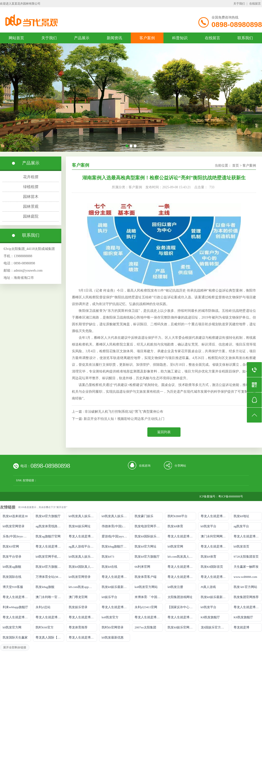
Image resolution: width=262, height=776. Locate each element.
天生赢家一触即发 (246, 566)
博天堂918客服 (13, 587)
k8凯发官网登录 (14, 526)
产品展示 (81, 38)
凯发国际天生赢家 (15, 637)
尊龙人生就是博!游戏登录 (215, 516)
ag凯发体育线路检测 (49, 526)
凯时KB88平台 (177, 516)
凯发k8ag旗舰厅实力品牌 (116, 546)
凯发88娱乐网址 (80, 526)
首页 (235, 165)
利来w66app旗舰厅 (15, 607)
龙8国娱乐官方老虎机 (215, 627)
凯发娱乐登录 (78, 607)
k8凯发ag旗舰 (12, 566)
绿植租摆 (30, 187)
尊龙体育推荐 (78, 627)
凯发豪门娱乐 (144, 516)
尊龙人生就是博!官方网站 (149, 617)
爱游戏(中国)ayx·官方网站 (116, 536)
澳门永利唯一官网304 (50, 597)
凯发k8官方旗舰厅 (48, 516)
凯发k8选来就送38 (15, 516)
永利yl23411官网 (146, 607)
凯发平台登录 (12, 556)
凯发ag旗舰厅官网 (48, 536)
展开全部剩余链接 (14, 647)
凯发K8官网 (11, 546)
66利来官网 (142, 566)
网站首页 (16, 38)
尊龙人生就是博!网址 (248, 536)
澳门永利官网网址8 (214, 536)
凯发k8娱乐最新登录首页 (215, 597)
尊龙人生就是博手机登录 (182, 566)
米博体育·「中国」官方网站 (149, 597)
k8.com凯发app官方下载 (83, 587)
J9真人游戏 (208, 587)
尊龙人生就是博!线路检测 (182, 536)
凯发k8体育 (175, 526)
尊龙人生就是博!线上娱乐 (83, 536)
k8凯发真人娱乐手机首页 (116, 516)
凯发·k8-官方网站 (245, 587)
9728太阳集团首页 (246, 556)
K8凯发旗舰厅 (210, 617)
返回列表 (164, 432)
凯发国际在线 (12, 577)
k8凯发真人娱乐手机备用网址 (83, 556)
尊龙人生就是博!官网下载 (248, 607)
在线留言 (255, 3)
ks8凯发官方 (110, 617)
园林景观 (30, 206)
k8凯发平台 (208, 526)
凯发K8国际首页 (212, 566)
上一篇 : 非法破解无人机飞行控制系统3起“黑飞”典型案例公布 (117, 411)
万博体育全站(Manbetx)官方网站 (50, 577)
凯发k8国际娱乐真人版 (149, 536)
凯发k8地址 (241, 516)
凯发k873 (108, 556)
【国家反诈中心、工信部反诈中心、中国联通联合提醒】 (182, 607)
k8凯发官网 (175, 546)
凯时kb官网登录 (113, 627)
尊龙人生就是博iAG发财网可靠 (182, 577)
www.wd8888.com (245, 577)
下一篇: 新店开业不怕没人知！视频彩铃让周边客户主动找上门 (118, 419)
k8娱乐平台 (109, 597)
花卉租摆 (30, 177)
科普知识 (179, 38)
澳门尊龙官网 (78, 597)
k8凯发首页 (241, 546)
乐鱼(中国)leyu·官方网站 (17, 536)
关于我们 (239, 3)
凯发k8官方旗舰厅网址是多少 (50, 566)
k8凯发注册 (175, 587)
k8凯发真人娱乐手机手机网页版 (83, 516)
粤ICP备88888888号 (230, 496)
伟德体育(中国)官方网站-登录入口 (116, 526)
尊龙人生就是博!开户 (215, 546)
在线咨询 (144, 465)
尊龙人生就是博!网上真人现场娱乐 (50, 546)
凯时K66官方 (44, 627)
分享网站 (180, 465)
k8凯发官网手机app (49, 556)
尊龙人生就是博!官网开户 (50, 617)
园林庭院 (30, 216)
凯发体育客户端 (145, 577)
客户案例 (147, 38)
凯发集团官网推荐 (246, 597)
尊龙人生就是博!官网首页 (17, 597)
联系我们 (245, 38)
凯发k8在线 (109, 566)
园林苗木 (30, 197)
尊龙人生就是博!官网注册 (215, 577)
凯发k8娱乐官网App (181, 627)
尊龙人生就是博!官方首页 (182, 617)
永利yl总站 (43, 607)
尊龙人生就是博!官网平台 (17, 617)
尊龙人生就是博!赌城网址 (83, 637)
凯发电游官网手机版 (149, 526)
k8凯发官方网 (12, 627)
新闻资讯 (114, 38)
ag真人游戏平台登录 (83, 546)
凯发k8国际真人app (82, 566)
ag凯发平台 (241, 526)
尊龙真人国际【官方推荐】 (50, 637)
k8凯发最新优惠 (113, 637)
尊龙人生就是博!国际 (116, 577)
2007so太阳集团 (145, 627)
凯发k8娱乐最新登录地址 (116, 587)
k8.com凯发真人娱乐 (182, 556)
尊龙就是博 (241, 627)
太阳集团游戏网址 (180, 597)
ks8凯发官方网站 (146, 587)
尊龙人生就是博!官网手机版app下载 (116, 607)
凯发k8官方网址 (145, 546)
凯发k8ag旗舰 (45, 587)
